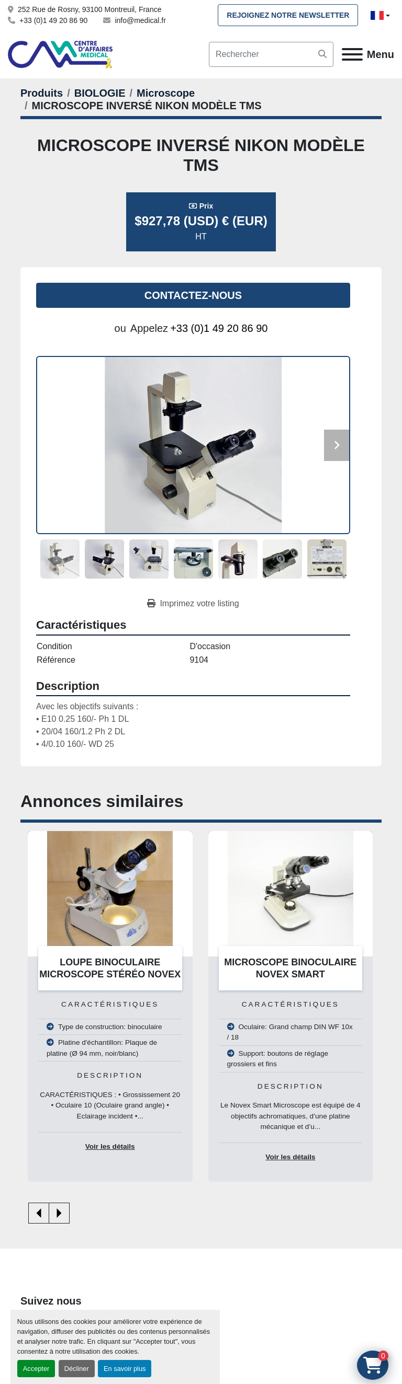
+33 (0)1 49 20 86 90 (53, 20)
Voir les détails (110, 1146)
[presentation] (38, 1213)
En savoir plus (125, 1369)
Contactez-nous (193, 295)
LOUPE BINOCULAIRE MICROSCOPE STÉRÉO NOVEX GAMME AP (110, 974)
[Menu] (352, 54)
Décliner (76, 1369)
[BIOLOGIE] (100, 93)
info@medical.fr (140, 20)
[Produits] (41, 93)
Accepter (36, 1369)
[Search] (271, 54)
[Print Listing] (193, 603)
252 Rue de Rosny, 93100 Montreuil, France (89, 9)
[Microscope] (166, 93)
